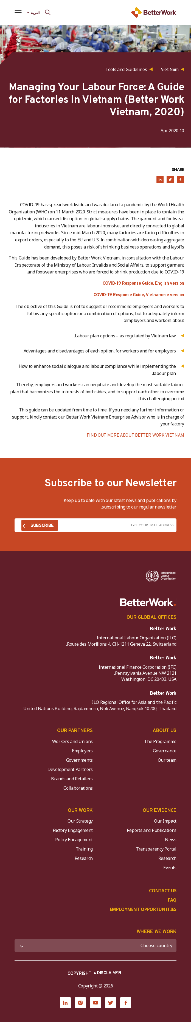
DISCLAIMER (109, 973)
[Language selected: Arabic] (33, 12)
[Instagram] (80, 1002)
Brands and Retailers (72, 779)
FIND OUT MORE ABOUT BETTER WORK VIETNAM (135, 435)
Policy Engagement (73, 840)
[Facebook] (125, 1002)
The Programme (160, 741)
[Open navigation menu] (18, 12)
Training (84, 849)
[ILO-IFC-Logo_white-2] (160, 576)
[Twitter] (110, 1002)
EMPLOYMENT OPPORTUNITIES (143, 909)
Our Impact (165, 821)
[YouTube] (95, 1002)
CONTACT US (162, 891)
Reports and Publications (151, 830)
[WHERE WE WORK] (95, 945)
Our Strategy (80, 821)
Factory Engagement (73, 830)
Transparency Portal (156, 849)
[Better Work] (148, 602)
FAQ (172, 900)
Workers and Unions (72, 741)
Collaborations (78, 788)
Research (167, 858)
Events (169, 868)
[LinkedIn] (65, 1002)
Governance (164, 751)
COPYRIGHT (79, 973)
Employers (82, 751)
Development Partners (70, 769)
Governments (79, 760)
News (170, 840)
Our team (167, 760)
